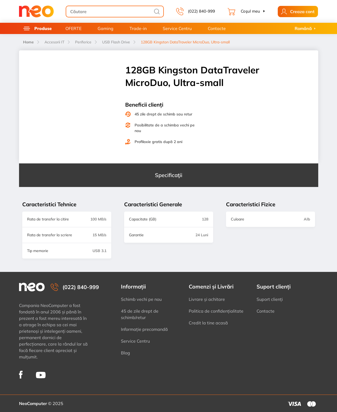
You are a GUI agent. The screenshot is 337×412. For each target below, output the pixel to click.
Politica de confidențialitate (216, 311)
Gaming (105, 28)
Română (303, 28)
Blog (125, 352)
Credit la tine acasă (208, 322)
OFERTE (73, 28)
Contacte (217, 28)
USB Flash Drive (116, 42)
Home (28, 42)
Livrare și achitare (207, 299)
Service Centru (177, 28)
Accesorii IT (54, 42)
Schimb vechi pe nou (141, 299)
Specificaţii (168, 175)
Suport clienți (270, 299)
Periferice (83, 42)
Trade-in (138, 28)
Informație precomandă (144, 329)
